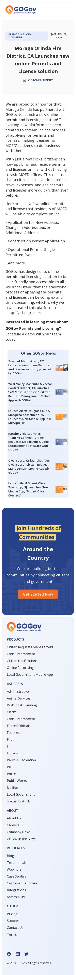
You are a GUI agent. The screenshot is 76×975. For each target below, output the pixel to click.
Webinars (14, 869)
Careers (13, 825)
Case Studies (16, 876)
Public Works (17, 780)
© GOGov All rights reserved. (29, 963)
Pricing (12, 914)
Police (11, 774)
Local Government (21, 794)
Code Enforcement (21, 654)
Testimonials (17, 862)
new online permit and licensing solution (31, 117)
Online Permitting (20, 667)
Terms (12, 934)
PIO (9, 767)
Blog (10, 856)
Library (12, 753)
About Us (14, 818)
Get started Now (38, 594)
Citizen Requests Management (30, 647)
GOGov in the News (21, 839)
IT (8, 746)
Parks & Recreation (21, 760)
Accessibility (16, 897)
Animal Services (18, 698)
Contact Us (15, 927)
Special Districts (19, 801)
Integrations (16, 890)
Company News (19, 832)
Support (13, 920)
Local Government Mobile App (30, 674)
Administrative (18, 691)
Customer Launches (22, 883)
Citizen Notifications (22, 661)
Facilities (13, 732)
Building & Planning (22, 705)
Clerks (11, 712)
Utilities (12, 787)
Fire (10, 739)
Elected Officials (18, 726)
